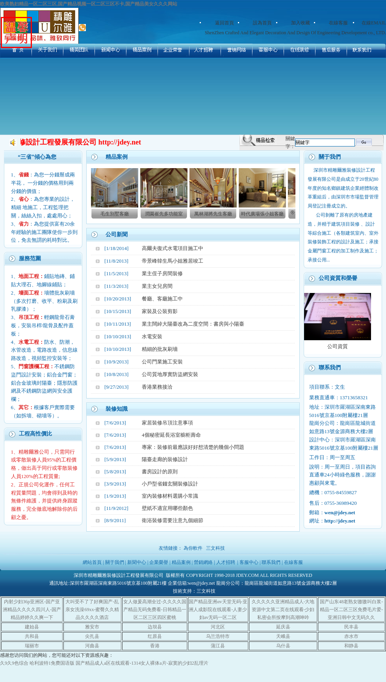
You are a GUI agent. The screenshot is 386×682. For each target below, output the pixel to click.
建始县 (32, 627)
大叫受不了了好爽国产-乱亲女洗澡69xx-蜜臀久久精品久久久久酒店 (92, 609)
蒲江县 (218, 646)
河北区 (218, 627)
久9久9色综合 (14, 663)
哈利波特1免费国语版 (52, 663)
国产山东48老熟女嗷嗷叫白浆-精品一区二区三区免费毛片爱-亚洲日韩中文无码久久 (351, 609)
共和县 (32, 636)
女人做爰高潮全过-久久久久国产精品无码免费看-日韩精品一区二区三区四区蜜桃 (154, 609)
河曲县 (92, 646)
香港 (155, 646)
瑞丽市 (32, 646)
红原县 (155, 636)
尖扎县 (92, 636)
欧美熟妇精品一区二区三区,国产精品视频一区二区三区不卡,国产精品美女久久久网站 (88, 4)
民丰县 (351, 627)
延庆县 (283, 627)
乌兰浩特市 (218, 636)
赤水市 (351, 636)
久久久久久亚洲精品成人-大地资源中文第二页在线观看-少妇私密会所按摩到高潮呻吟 (283, 609)
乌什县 (283, 646)
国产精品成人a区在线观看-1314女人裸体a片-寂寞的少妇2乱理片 (142, 663)
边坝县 (155, 627)
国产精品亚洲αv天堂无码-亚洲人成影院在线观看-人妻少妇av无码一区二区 (218, 609)
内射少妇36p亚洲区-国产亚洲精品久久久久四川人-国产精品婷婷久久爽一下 (32, 609)
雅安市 (92, 627)
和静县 (351, 646)
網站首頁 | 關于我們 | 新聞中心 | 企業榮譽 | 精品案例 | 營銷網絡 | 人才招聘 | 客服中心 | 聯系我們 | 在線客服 (193, 562)
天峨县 (283, 636)
